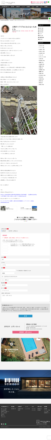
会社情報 (28, 6)
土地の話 (40, 64)
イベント (40, 47)
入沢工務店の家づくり (5, 6)
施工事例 (12, 6)
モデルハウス (41, 56)
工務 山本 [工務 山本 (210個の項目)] (41, 35)
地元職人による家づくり (5, 423)
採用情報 (45, 6)
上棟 (40, 58)
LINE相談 (39, 421)
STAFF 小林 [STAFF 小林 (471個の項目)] (41, 28)
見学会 (40, 84)
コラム (41, 6)
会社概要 (45, 420)
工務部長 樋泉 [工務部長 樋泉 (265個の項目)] (41, 37)
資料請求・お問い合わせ (25, 343)
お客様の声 (18, 6)
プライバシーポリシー (4, 438)
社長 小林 (14, 31)
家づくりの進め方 (4, 424)
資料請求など (39, 420)
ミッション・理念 (47, 421)
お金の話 (40, 53)
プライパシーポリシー (19, 322)
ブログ (33, 6)
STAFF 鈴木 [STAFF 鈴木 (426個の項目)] (41, 31)
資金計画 (2, 425)
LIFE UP (40, 45)
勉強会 (40, 62)
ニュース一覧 (27, 420)
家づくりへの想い (4, 420)
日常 (40, 77)
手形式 (40, 73)
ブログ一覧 (33, 420)
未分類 (32, 30)
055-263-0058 (32, 340)
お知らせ (40, 51)
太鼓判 (37, 6)
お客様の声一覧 (20, 420)
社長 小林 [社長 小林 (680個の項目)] (40, 39)
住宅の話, (22, 30)
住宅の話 (40, 60)
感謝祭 (40, 71)
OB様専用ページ (46, 424)
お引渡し (40, 49)
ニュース (23, 6)
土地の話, (26, 30)
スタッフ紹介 (46, 423)
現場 (40, 80)
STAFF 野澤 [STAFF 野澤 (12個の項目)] (41, 30)
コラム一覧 (33, 421)
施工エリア (3, 427)
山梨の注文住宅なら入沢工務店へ (41, 435)
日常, (29, 30)
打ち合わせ (41, 75)
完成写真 (40, 69)
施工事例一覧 (13, 420)
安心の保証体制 (3, 421)
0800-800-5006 (32, 339)
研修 (40, 82)
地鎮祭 (40, 66)
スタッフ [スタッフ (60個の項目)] (40, 33)
